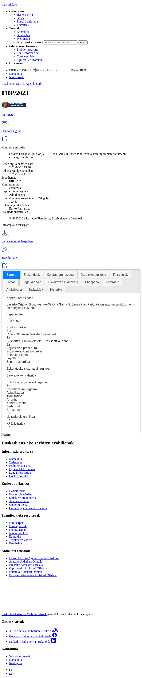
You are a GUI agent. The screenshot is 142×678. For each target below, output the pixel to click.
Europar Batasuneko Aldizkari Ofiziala (33, 575)
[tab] (11, 275)
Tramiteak (23, 25)
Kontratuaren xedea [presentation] (60, 274)
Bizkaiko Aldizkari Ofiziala (26, 565)
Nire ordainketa (18, 533)
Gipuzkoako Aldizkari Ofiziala (28, 568)
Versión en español (20, 656)
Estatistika (15, 543)
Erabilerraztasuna (27, 49)
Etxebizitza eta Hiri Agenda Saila (22, 83)
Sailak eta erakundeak (22, 497)
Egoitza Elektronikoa (30, 59)
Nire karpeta (16, 77)
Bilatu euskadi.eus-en (30, 42)
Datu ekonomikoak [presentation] (93, 274)
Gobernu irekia (18, 504)
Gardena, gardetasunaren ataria (28, 508)
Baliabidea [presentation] (36, 289)
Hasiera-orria (25, 14)
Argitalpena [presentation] (14, 289)
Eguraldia (15, 536)
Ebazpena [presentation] (92, 282)
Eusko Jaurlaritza (27, 21)
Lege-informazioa (28, 53)
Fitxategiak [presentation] (120, 274)
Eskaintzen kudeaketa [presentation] (63, 282)
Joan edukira (9, 4)
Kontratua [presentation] (112, 282)
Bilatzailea (23, 35)
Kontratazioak (17, 529)
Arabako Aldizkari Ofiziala (25, 561)
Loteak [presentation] (10, 282)
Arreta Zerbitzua (19, 501)
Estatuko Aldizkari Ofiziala (25, 571)
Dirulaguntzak (18, 526)
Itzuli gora (15, 663)
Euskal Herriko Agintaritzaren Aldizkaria (34, 558)
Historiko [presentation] (56, 289)
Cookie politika (26, 56)
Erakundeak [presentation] (32, 274)
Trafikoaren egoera (20, 540)
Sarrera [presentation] (11, 274)
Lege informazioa (20, 472)
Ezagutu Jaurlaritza (21, 494)
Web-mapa (23, 38)
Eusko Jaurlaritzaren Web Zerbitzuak (24, 614)
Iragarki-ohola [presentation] (32, 282)
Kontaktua (23, 31)
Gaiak (20, 18)
